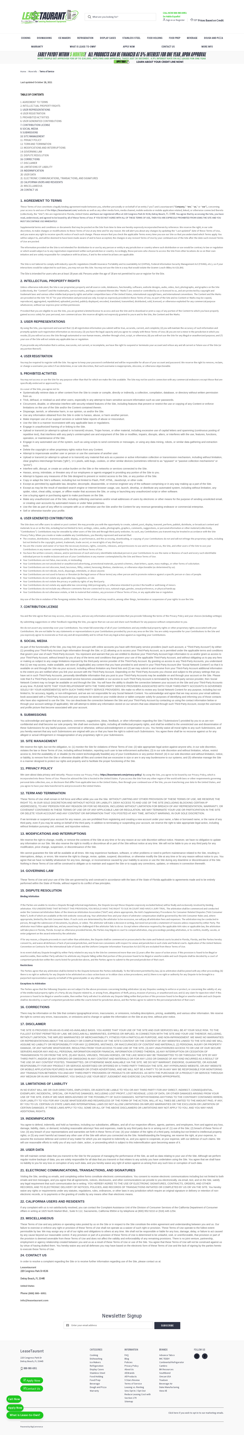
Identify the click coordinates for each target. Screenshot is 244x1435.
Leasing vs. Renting (134, 1386)
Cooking (25, 38)
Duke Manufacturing (169, 1386)
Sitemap (129, 1401)
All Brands (130, 1372)
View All (163, 1390)
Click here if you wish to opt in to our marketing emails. (196, 1412)
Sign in (169, 20)
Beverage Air (165, 1383)
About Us (129, 1369)
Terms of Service (133, 1383)
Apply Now (129, 46)
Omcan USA (165, 1376)
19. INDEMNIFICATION (32, 170)
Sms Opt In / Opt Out (135, 1390)
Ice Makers (64, 38)
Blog (127, 1358)
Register (180, 20)
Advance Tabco (167, 1354)
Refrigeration (85, 38)
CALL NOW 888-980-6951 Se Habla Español (175, 14)
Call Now (14, 1397)
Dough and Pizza (213, 38)
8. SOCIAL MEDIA (29, 128)
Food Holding (154, 38)
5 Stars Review (132, 1379)
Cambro (163, 1365)
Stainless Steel (131, 38)
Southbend (164, 1372)
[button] (122, 57)
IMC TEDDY (164, 1358)
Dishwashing (44, 38)
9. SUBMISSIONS (29, 132)
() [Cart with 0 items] (193, 20)
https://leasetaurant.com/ (64, 210)
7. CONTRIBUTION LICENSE (35, 125)
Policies (129, 1361)
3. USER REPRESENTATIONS (35, 109)
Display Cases (108, 38)
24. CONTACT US (29, 189)
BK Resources (166, 1369)
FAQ (127, 1354)
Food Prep (174, 38)
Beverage (192, 38)
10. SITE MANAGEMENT (32, 136)
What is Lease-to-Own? (83, 46)
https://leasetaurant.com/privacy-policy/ (121, 774)
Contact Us (168, 46)
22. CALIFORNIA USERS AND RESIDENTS (41, 182)
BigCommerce (36, 1426)
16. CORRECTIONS (30, 159)
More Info (207, 46)
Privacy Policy (132, 1365)
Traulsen (163, 1379)
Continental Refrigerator (171, 1361)
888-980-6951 (30, 1368)
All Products (131, 1376)
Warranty (37, 46)
